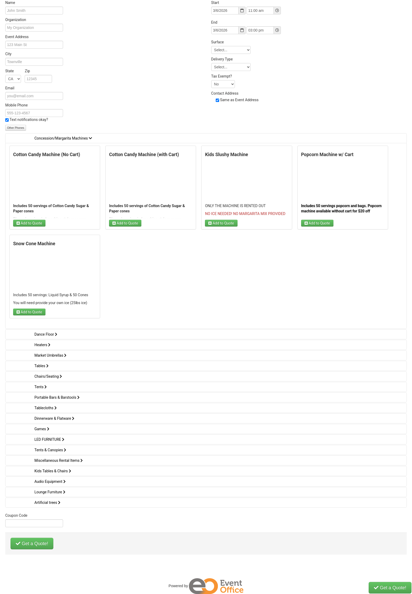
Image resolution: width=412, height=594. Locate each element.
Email (9, 88)
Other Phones (15, 127)
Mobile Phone (16, 105)
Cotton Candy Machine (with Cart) (144, 154)
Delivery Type (222, 59)
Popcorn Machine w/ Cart (327, 154)
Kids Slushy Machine (226, 154)
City (8, 54)
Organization (15, 20)
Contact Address (225, 93)
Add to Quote (29, 223)
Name (10, 3)
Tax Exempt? (221, 76)
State (17, 71)
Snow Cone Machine (34, 243)
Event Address (17, 37)
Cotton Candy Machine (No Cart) (46, 154)
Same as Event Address (239, 100)
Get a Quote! (32, 543)
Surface (217, 42)
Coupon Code (16, 515)
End (214, 22)
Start (215, 3)
